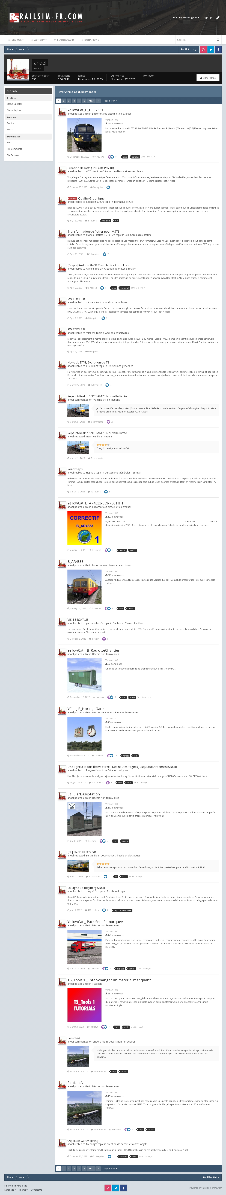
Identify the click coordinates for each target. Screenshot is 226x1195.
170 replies (95, 384)
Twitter (210, 49)
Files (9, 142)
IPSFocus (22, 1185)
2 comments (98, 1071)
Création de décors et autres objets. (123, 171)
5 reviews (95, 608)
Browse (17, 39)
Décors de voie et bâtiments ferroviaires (115, 712)
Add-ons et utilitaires (117, 302)
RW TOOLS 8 (76, 299)
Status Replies (14, 110)
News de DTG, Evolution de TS (88, 362)
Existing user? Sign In (186, 17)
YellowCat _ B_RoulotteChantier (93, 650)
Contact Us (36, 1189)
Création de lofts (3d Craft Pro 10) (90, 168)
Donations (91, 39)
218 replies (97, 1156)
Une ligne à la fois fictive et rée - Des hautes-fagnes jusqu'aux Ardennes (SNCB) (122, 767)
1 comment (93, 876)
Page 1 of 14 (110, 100)
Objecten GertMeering (82, 1141)
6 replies (91, 287)
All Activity (12, 91)
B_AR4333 (75, 561)
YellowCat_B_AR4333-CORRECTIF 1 (95, 503)
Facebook (218, 49)
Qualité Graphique (91, 198)
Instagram (203, 49)
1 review (98, 697)
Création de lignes (118, 770)
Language (10, 1189)
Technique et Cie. (123, 201)
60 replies (91, 318)
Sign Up (207, 17)
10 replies (96, 187)
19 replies (94, 491)
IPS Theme (9, 1185)
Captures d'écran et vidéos (128, 623)
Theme (23, 1189)
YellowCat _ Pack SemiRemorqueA (95, 921)
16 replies (93, 254)
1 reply (94, 638)
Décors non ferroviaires (105, 654)
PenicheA (73, 1038)
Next (91, 101)
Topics (10, 123)
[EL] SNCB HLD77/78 (81, 852)
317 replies (96, 782)
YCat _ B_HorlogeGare (85, 708)
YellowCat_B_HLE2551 (85, 110)
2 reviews (98, 755)
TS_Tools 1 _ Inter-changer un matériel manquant (109, 980)
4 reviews (98, 156)
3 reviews (95, 550)
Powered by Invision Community (205, 1187)
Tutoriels (97, 983)
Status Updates (14, 103)
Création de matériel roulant (120, 268)
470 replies (92, 910)
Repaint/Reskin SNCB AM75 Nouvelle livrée (97, 396)
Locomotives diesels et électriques (112, 113)
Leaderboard (65, 39)
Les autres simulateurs (138, 234)
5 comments (95, 421)
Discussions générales (120, 366)
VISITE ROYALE (77, 619)
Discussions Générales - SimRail (123, 472)
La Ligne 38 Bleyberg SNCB (86, 888)
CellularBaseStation (83, 794)
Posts (10, 129)
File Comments (14, 148)
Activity (40, 39)
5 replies (91, 220)
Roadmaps (75, 469)
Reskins (115, 399)
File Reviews (13, 155)
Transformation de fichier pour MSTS (93, 231)
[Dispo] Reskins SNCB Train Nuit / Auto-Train (98, 265)
